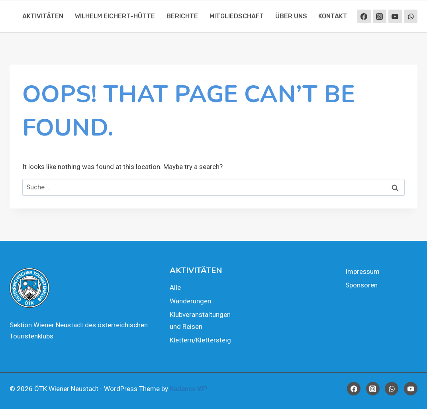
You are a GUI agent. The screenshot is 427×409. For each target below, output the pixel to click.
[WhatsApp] (410, 16)
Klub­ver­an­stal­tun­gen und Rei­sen (200, 321)
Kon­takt (332, 16)
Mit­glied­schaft (237, 16)
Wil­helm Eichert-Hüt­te (115, 16)
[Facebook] (364, 16)
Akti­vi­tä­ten (42, 16)
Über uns (291, 16)
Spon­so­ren (361, 285)
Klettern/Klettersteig (200, 340)
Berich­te (182, 16)
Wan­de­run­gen (190, 301)
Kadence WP (188, 389)
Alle (175, 287)
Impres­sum (362, 271)
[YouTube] (395, 16)
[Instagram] (379, 16)
